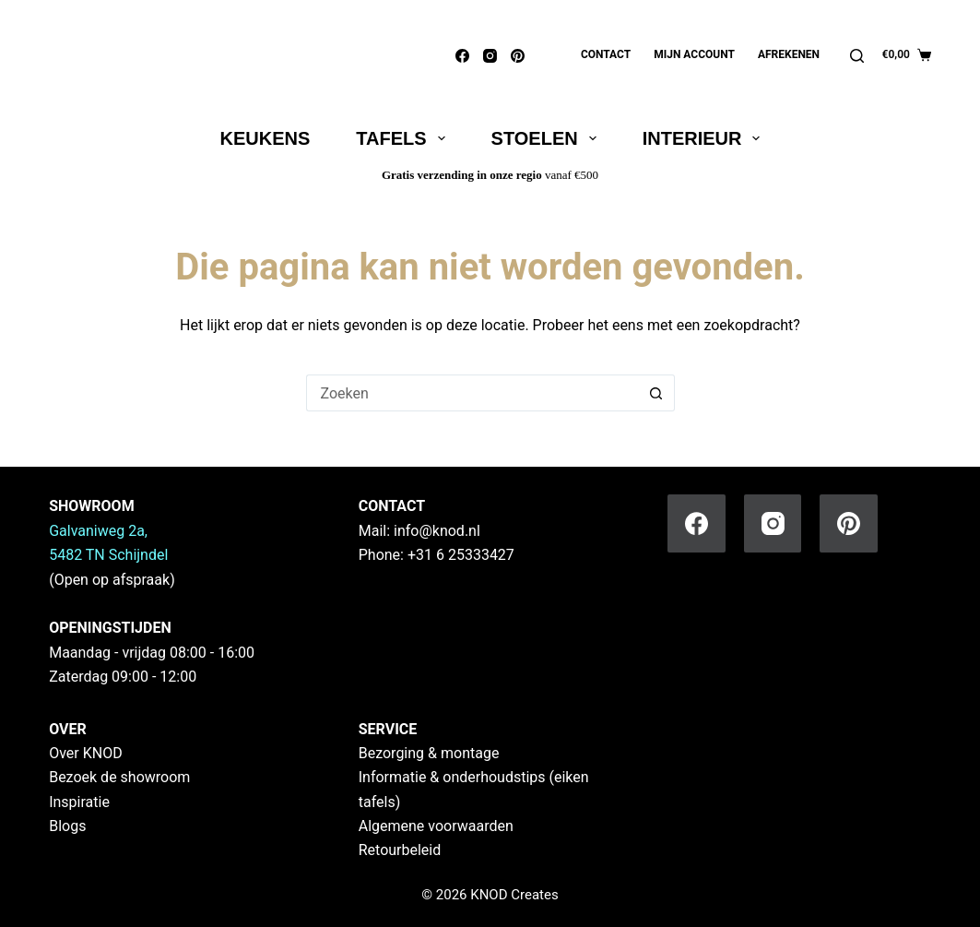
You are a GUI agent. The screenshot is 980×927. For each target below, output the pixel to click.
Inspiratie (79, 802)
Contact (606, 54)
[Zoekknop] (656, 392)
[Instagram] (490, 56)
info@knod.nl (437, 531)
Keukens (265, 138)
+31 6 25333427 (460, 555)
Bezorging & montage (429, 753)
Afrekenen (789, 54)
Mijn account (694, 54)
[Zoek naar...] (472, 392)
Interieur (705, 138)
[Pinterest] (518, 56)
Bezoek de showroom (119, 777)
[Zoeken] (857, 56)
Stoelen (547, 138)
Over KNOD (86, 753)
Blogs (67, 826)
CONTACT (392, 506)
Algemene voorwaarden (436, 826)
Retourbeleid (400, 850)
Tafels (404, 138)
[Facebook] (462, 56)
